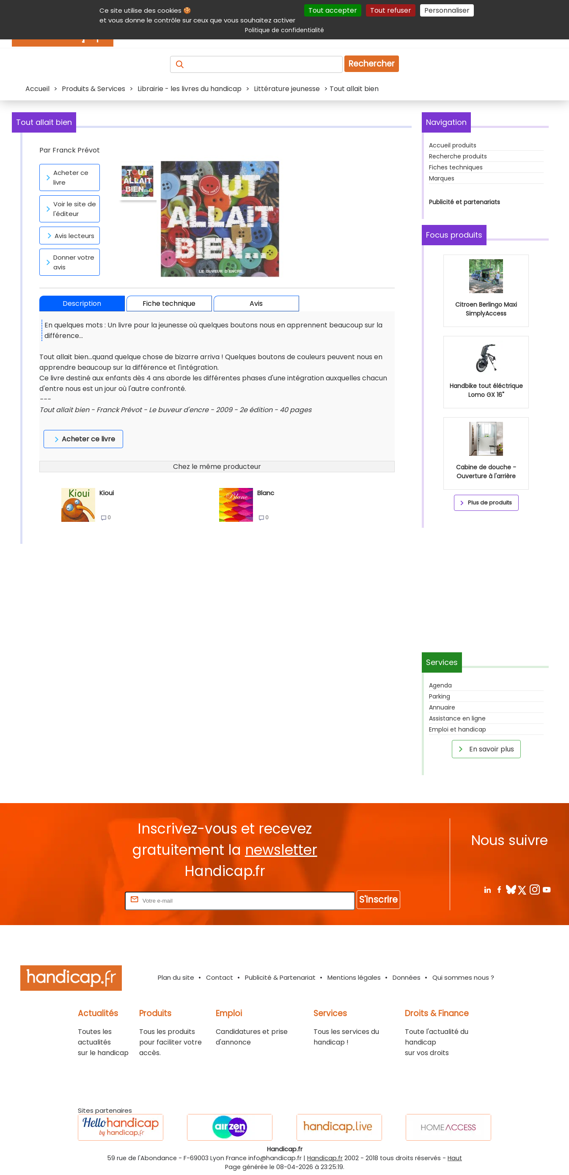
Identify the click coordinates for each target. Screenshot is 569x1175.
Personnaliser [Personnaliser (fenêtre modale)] (447, 10)
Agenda (440, 685)
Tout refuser (390, 10)
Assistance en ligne (457, 718)
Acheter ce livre (65, 177)
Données (407, 977)
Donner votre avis (68, 262)
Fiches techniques (456, 167)
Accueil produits (452, 145)
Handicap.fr (325, 1158)
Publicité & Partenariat (280, 977)
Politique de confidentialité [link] (284, 30)
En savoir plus (485, 749)
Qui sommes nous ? (463, 977)
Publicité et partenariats (464, 202)
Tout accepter (332, 10)
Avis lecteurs (69, 235)
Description (82, 303)
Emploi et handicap (457, 729)
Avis (256, 303)
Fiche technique (169, 303)
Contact (219, 977)
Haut (455, 1158)
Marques (441, 178)
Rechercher (372, 63)
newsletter (281, 850)
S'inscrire (378, 899)
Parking (439, 696)
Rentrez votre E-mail (89, 900)
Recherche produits (458, 156)
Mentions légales (354, 977)
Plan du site (176, 977)
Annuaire (442, 707)
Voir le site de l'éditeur (69, 209)
